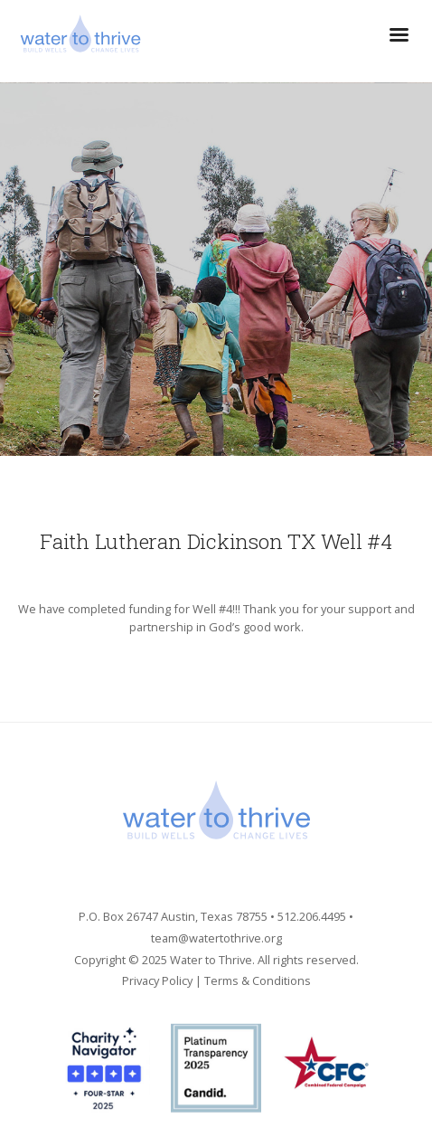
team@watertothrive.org (216, 938)
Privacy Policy (157, 980)
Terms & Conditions (257, 980)
